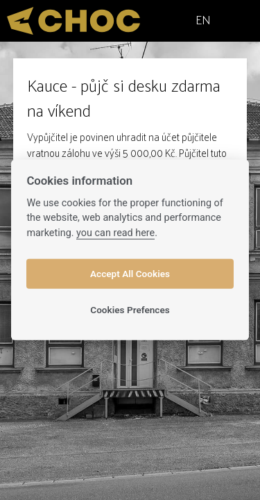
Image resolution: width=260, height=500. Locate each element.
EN (203, 19)
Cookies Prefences (129, 309)
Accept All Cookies (130, 273)
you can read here (115, 233)
